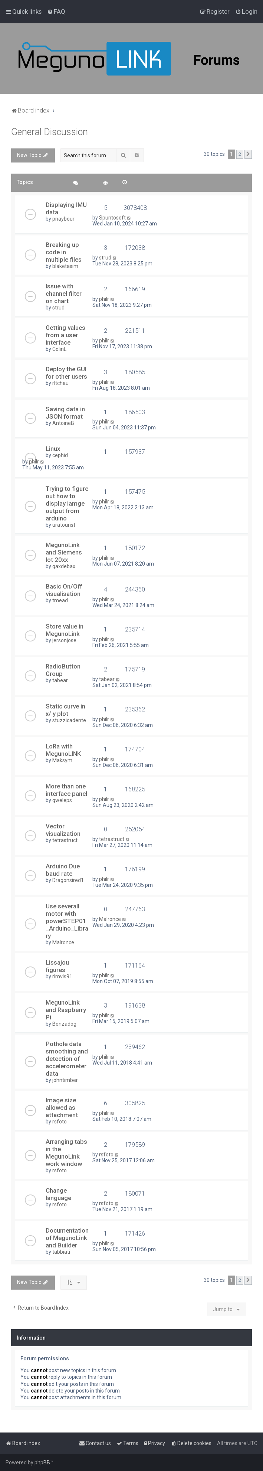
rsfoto (59, 1122)
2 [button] (240, 154)
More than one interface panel (66, 790)
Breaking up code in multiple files (64, 252)
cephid (60, 455)
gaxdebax (63, 566)
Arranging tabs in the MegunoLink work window (66, 1152)
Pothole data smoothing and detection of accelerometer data (67, 1058)
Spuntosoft (112, 218)
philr (104, 299)
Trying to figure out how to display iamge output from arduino (67, 503)
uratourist (63, 525)
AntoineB (63, 423)
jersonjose (64, 640)
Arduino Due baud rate (63, 869)
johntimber (65, 1080)
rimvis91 (62, 976)
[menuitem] (56, 11)
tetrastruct (65, 840)
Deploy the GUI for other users (66, 372)
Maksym (62, 760)
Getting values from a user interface (65, 335)
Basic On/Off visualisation (64, 590)
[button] (248, 154)
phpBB (42, 1462)
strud (105, 258)
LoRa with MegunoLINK (63, 750)
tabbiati (61, 1252)
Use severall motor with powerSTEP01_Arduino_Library (67, 920)
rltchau (60, 383)
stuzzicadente (69, 720)
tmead (60, 600)
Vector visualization (63, 829)
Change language (58, 1194)
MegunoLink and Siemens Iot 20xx (64, 552)
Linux (53, 448)
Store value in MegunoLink (64, 630)
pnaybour (63, 219)
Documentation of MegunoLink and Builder (67, 1238)
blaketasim (65, 266)
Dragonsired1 (68, 880)
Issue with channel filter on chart (64, 293)
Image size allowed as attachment (62, 1107)
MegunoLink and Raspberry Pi (66, 1010)
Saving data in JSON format (65, 412)
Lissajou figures (57, 966)
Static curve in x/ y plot (65, 710)
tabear (60, 680)
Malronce (63, 942)
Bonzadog (64, 1024)
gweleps (62, 800)
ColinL (59, 349)
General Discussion (49, 132)
